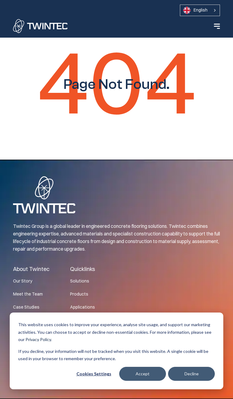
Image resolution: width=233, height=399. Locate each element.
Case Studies (26, 307)
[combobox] (200, 10)
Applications (82, 307)
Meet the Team (28, 294)
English (195, 10)
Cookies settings (93, 373)
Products (79, 294)
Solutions (79, 281)
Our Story (22, 281)
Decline (191, 373)
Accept (143, 373)
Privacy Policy (38, 339)
